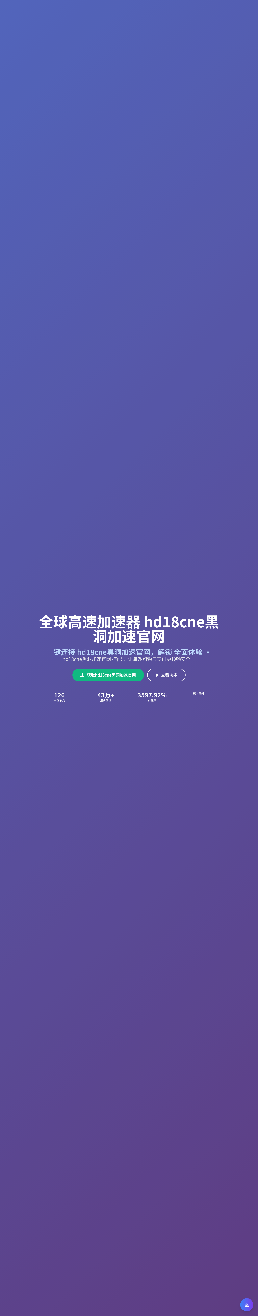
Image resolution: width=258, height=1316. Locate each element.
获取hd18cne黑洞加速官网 (108, 675)
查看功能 (166, 675)
